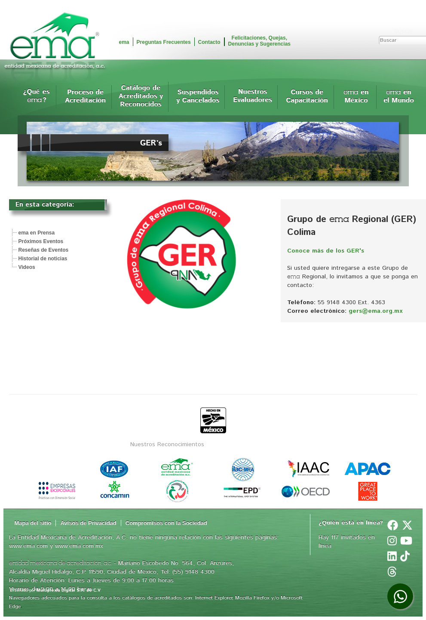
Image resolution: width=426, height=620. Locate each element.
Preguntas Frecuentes (164, 42)
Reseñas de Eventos (43, 250)
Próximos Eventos (41, 241)
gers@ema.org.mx (375, 311)
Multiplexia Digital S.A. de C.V (69, 590)
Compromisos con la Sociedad (166, 523)
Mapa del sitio (33, 523)
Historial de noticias (42, 259)
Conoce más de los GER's (325, 251)
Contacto (209, 42)
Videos (26, 267)
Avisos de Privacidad (88, 523)
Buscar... (405, 31)
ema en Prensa (36, 233)
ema (124, 42)
